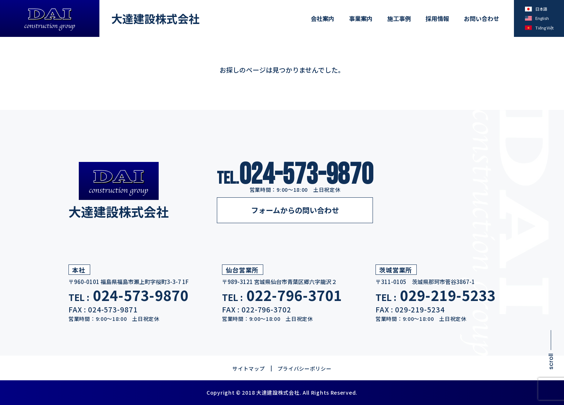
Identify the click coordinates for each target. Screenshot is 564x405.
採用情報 (437, 18)
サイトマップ (248, 368)
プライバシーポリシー (305, 368)
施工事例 (399, 18)
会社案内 (322, 18)
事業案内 (361, 18)
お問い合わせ (481, 18)
